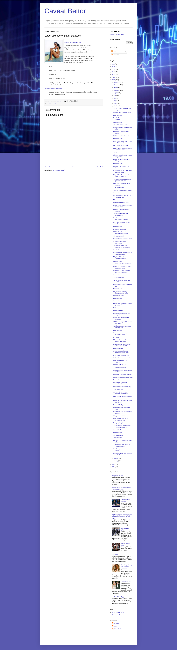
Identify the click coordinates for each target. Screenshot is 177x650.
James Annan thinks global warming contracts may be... (121, 246)
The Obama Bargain (118, 277)
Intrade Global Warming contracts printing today (122, 206)
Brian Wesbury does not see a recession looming (121, 419)
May (115, 100)
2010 (113, 74)
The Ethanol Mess (118, 435)
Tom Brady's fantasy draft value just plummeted (126, 566)
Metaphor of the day (117, 476)
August (116, 93)
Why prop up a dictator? (120, 416)
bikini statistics (53, 104)
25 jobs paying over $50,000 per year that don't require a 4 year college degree (122, 516)
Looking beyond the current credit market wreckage (122, 171)
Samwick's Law (117, 261)
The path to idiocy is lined (120, 125)
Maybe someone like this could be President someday (122, 253)
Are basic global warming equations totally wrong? (120, 392)
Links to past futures (118, 308)
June (115, 98)
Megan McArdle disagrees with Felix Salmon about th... (121, 345)
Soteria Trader (118, 629)
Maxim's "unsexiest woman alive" (122, 239)
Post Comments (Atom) (58, 170)
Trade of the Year (118, 430)
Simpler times (117, 250)
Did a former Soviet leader (120, 145)
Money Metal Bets (117, 615)
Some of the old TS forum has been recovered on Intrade (121, 488)
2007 (113, 464)
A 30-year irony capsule (119, 367)
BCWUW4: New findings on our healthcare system (122, 267)
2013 (113, 66)
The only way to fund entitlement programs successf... (122, 109)
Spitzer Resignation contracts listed (123, 377)
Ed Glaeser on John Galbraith (121, 136)
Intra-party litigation (118, 423)
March (116, 106)
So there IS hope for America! (121, 358)
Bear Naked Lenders (119, 295)
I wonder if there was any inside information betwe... (122, 333)
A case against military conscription (119, 242)
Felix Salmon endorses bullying (121, 386)
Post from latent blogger (118, 597)
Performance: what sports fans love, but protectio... (121, 314)
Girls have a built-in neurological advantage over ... (122, 326)
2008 (113, 80)
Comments (115, 55)
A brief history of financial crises (122, 264)
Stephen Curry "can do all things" (122, 112)
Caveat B (116, 623)
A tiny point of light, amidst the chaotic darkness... (121, 445)
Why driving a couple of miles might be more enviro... (121, 271)
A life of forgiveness (118, 187)
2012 (113, 69)
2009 (113, 77)
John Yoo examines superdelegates (122, 190)
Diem (115, 626)
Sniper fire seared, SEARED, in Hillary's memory (122, 196)
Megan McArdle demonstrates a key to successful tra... (122, 175)
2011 (113, 72)
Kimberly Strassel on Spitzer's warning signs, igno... (121, 340)
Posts (113, 51)
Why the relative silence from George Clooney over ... (121, 257)
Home (74, 167)
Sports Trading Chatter (118, 612)
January (116, 461)
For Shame (116, 337)
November (117, 85)
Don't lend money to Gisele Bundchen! (120, 361)
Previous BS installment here (53, 88)
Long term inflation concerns (121, 355)
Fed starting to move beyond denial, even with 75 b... (121, 292)
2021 (113, 64)
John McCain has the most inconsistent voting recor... (121, 351)
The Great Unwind (118, 236)
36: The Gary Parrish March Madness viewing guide (121, 232)
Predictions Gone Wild (119, 229)
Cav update (115, 554)
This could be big (118, 389)
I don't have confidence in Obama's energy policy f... (122, 155)
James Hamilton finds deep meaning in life (120, 214)
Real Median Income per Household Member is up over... (122, 383)
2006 (113, 467)
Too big (115, 152)
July (115, 95)
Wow (114, 200)
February (116, 458)
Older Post (100, 167)
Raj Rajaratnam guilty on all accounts (127, 529)
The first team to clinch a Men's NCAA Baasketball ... (121, 426)
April (115, 103)
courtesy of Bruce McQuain (72, 42)
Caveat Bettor (65, 11)
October (116, 87)
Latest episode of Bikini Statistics (122, 374)
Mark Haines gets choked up (125, 500)
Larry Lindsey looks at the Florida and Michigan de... (122, 142)
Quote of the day (117, 115)
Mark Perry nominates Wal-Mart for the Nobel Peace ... (122, 223)
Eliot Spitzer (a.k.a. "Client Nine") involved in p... (122, 412)
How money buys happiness (121, 202)
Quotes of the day (118, 310)
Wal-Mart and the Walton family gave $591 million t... (122, 180)
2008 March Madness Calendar (121, 365)
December (117, 82)
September (117, 90)
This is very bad (117, 437)
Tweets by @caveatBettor (117, 34)
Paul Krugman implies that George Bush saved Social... (122, 149)
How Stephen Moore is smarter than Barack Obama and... (121, 218)
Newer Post (48, 167)
